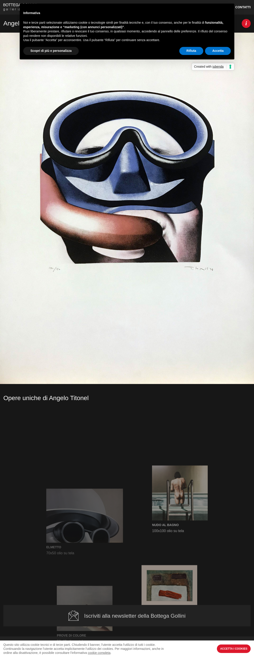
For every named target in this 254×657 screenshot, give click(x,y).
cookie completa (99, 653)
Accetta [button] (218, 50)
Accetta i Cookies (233, 648)
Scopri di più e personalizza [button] (51, 50)
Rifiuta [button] (191, 50)
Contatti (243, 7)
